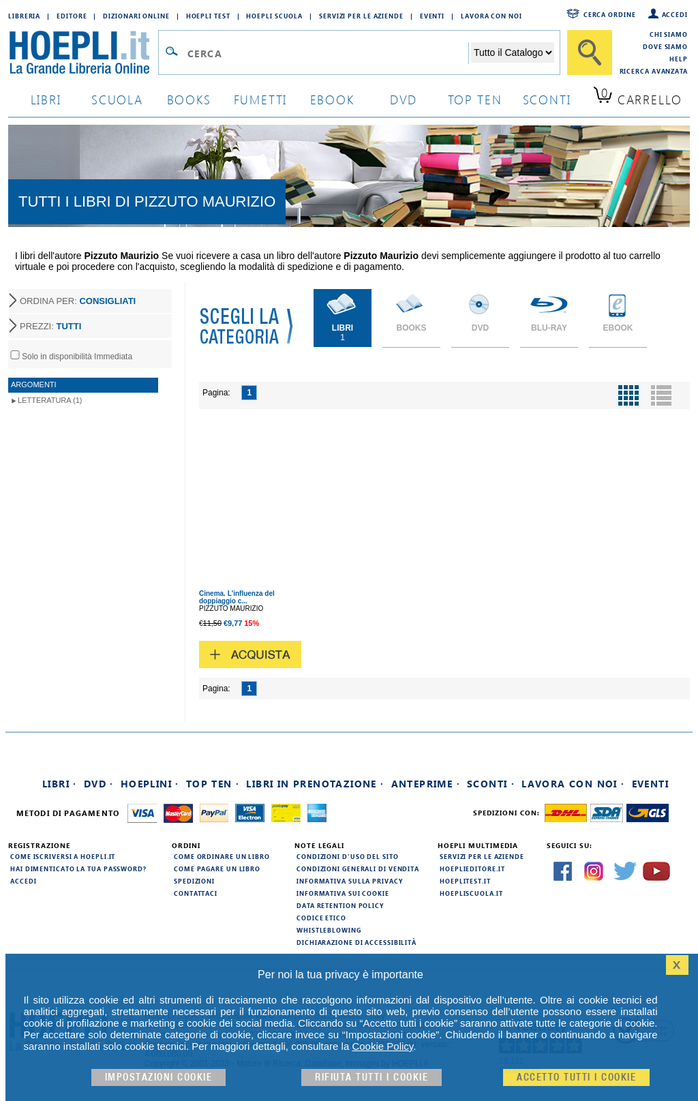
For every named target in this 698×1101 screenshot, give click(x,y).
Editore (72, 16)
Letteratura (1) (50, 400)
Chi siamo (669, 34)
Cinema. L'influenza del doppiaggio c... (237, 597)
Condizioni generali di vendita (358, 868)
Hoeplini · (150, 783)
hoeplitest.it (465, 881)
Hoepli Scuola (274, 16)
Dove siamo (665, 46)
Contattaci (195, 893)
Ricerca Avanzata (654, 71)
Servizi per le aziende (361, 16)
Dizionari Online (136, 16)
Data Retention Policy (340, 905)
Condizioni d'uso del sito (348, 856)
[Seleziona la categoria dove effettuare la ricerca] (512, 52)
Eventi (432, 16)
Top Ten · (213, 783)
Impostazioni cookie (159, 1077)
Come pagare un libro (217, 868)
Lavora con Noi (491, 16)
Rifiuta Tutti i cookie (371, 1077)
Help (678, 59)
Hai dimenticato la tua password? (78, 868)
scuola (117, 99)
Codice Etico (321, 918)
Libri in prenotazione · (315, 783)
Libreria (24, 16)
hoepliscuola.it (471, 893)
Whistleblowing (329, 930)
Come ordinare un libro (222, 856)
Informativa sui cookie (343, 893)
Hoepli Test (208, 16)
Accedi (675, 14)
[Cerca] (589, 52)
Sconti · (491, 783)
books (189, 99)
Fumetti (261, 99)
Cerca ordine (609, 14)
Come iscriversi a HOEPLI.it (62, 856)
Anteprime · (425, 783)
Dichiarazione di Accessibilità (356, 942)
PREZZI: (50, 326)
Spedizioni (194, 881)
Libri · (59, 783)
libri (46, 99)
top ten (475, 99)
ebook (332, 99)
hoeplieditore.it (472, 868)
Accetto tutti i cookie (576, 1077)
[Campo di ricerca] (327, 53)
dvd (403, 99)
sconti (547, 99)
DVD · (99, 783)
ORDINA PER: (78, 301)
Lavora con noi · (572, 783)
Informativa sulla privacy (350, 881)
